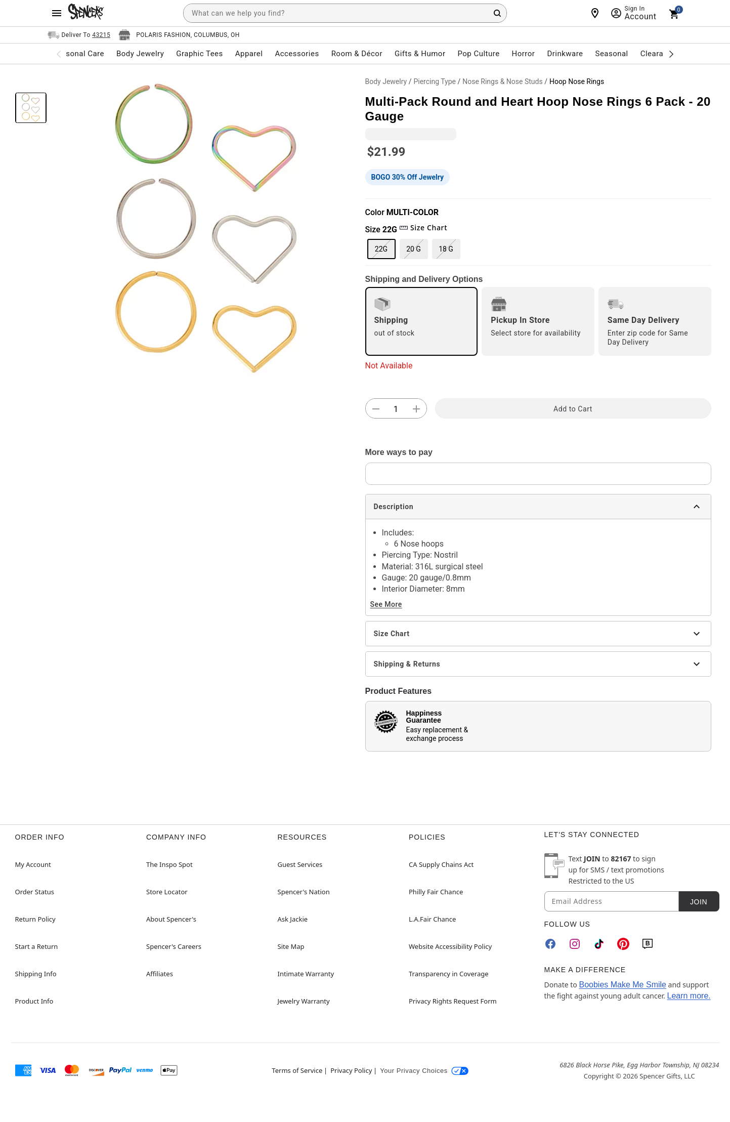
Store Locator (167, 891)
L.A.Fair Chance (432, 919)
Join (698, 902)
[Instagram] (575, 944)
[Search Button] (497, 13)
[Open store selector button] (179, 35)
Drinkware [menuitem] (565, 53)
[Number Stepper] (396, 409)
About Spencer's (171, 919)
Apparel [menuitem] (249, 53)
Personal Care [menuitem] (79, 53)
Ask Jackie (293, 919)
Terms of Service (297, 1070)
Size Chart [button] (423, 227)
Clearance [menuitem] (658, 53)
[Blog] (647, 944)
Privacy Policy (351, 1070)
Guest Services (300, 864)
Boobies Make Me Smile (622, 984)
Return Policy (35, 919)
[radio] (421, 321)
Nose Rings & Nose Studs (502, 81)
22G (381, 249)
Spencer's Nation (304, 891)
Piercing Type (434, 81)
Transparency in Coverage (449, 973)
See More (386, 604)
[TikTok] (599, 944)
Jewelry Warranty (304, 1001)
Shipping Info (36, 973)
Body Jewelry (386, 81)
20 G (413, 249)
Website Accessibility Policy (450, 946)
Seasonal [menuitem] (611, 53)
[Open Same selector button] (79, 35)
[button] (206, 227)
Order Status (34, 891)
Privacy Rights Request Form (453, 1001)
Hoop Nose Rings (576, 81)
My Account (33, 864)
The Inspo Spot (169, 864)
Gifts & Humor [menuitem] (420, 53)
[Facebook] (550, 944)
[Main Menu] (57, 13)
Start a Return (36, 946)
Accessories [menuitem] (297, 53)
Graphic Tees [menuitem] (199, 53)
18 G (446, 249)
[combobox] (345, 13)
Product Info (34, 1001)
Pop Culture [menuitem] (478, 53)
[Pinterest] (623, 944)
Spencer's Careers (173, 946)
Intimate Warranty (306, 973)
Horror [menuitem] (523, 53)
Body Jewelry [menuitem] (140, 53)
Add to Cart (572, 409)
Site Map (291, 946)
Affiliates (159, 973)
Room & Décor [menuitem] (356, 53)
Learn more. (688, 995)
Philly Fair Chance (436, 891)
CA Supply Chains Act (441, 864)
